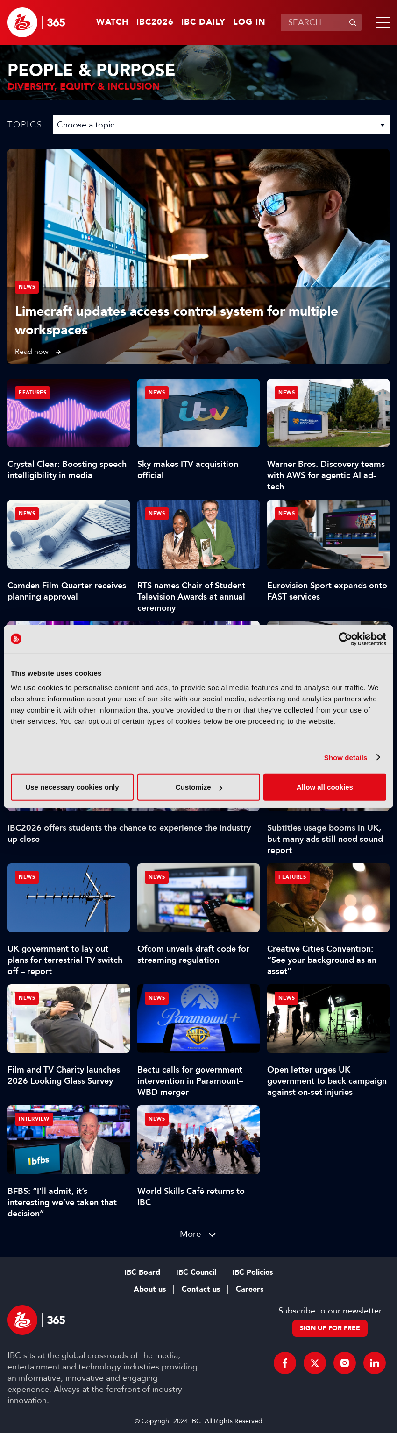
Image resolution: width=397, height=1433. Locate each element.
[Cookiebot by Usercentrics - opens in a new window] (345, 639)
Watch (112, 22)
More (190, 1234)
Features (32, 392)
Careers (249, 1289)
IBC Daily (203, 22)
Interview (34, 1118)
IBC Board (142, 1272)
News (27, 286)
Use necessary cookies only (72, 787)
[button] (381, 22)
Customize (199, 787)
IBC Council (196, 1272)
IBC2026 (155, 22)
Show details (346, 757)
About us (150, 1289)
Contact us (201, 1289)
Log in (249, 22)
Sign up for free (330, 1328)
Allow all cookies (325, 787)
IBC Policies (252, 1272)
